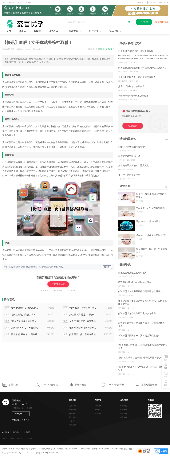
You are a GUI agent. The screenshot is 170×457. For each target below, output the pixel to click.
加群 (166, 374)
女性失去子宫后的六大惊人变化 (133, 165)
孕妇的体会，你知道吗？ (148, 221)
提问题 (20, 2)
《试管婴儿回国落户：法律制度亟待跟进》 (139, 335)
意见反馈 (123, 417)
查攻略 (28, 2)
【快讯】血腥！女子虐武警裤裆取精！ (137, 77)
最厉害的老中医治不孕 (129, 156)
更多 (166, 139)
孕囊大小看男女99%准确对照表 (133, 96)
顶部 (166, 383)
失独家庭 (72, 425)
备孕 (12, 438)
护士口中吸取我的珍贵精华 (131, 147)
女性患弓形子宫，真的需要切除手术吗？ (80, 321)
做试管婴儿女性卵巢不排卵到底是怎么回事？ (140, 291)
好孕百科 (73, 31)
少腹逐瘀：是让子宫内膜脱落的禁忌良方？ (80, 334)
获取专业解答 (58, 284)
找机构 (11, 2)
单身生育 (72, 413)
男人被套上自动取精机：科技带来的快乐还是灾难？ (143, 68)
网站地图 (98, 406)
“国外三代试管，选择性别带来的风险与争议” (140, 357)
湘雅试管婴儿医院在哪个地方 (132, 272)
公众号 (151, 2)
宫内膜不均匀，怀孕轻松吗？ (22, 327)
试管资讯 (93, 31)
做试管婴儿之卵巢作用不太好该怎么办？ (138, 313)
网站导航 (163, 2)
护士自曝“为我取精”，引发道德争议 (135, 51)
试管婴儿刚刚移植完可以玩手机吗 (134, 282)
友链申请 (123, 413)
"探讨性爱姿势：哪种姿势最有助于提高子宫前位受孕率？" (80, 327)
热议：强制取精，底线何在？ (132, 86)
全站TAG (98, 410)
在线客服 (18, 414)
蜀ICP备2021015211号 (51, 453)
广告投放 (123, 410)
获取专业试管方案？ (106, 49)
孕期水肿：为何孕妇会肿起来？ (151, 207)
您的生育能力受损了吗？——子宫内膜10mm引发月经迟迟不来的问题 (22, 314)
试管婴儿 (5, 438)
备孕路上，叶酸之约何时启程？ (151, 235)
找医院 (37, 31)
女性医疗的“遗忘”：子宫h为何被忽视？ (80, 314)
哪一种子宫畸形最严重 (129, 175)
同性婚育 (72, 417)
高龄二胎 (72, 406)
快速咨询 (132, 126)
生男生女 (72, 421)
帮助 (166, 366)
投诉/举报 (107, 267)
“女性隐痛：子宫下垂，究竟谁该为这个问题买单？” (80, 307)
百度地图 (98, 413)
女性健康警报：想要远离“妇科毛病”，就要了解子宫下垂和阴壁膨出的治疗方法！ (22, 307)
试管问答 (53, 31)
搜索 (144, 22)
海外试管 (113, 31)
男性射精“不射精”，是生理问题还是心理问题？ (22, 334)
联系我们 (123, 406)
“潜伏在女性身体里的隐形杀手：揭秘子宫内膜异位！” (22, 321)
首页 (4, 2)
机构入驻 (139, 2)
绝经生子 (72, 410)
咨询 (166, 358)
